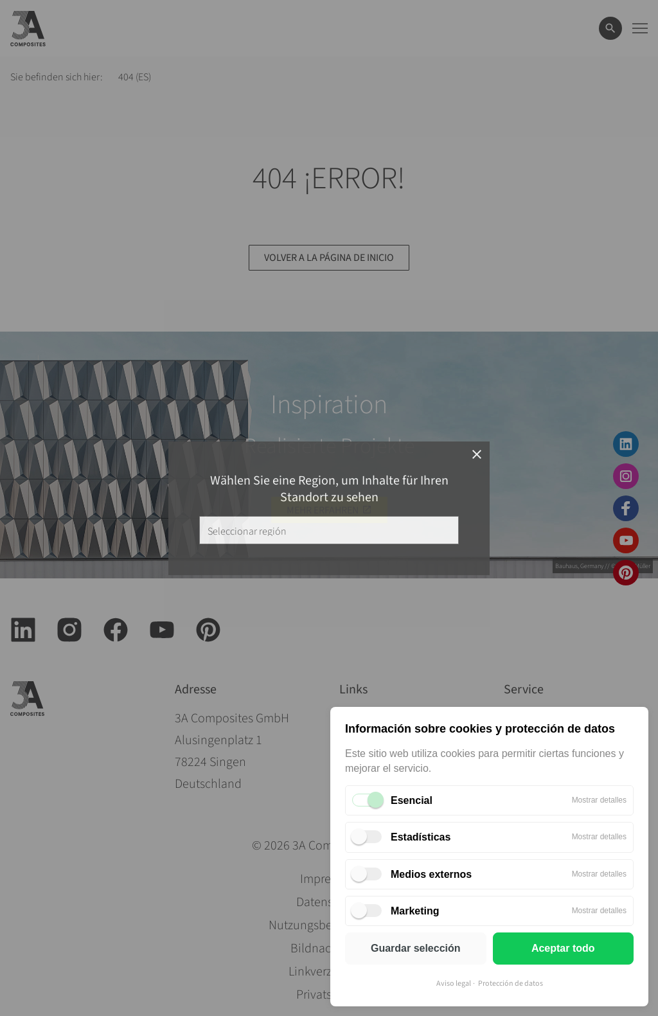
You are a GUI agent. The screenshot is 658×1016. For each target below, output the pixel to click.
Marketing (415, 910)
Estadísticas (420, 837)
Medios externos (431, 874)
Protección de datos (510, 983)
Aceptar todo (563, 948)
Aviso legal (453, 983)
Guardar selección (416, 948)
